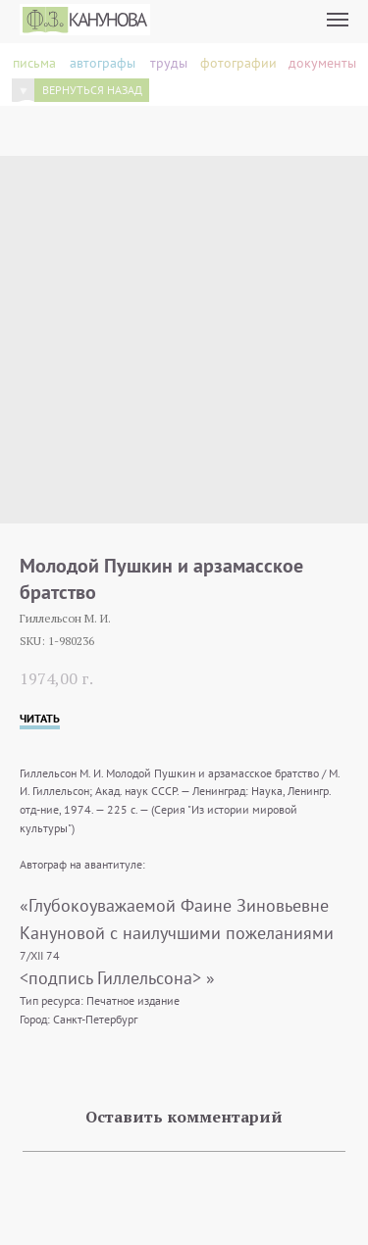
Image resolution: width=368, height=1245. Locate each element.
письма (34, 63)
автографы (102, 63)
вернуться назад (92, 89)
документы (322, 63)
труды (168, 63)
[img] (23, 91)
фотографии (238, 63)
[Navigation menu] (337, 19)
